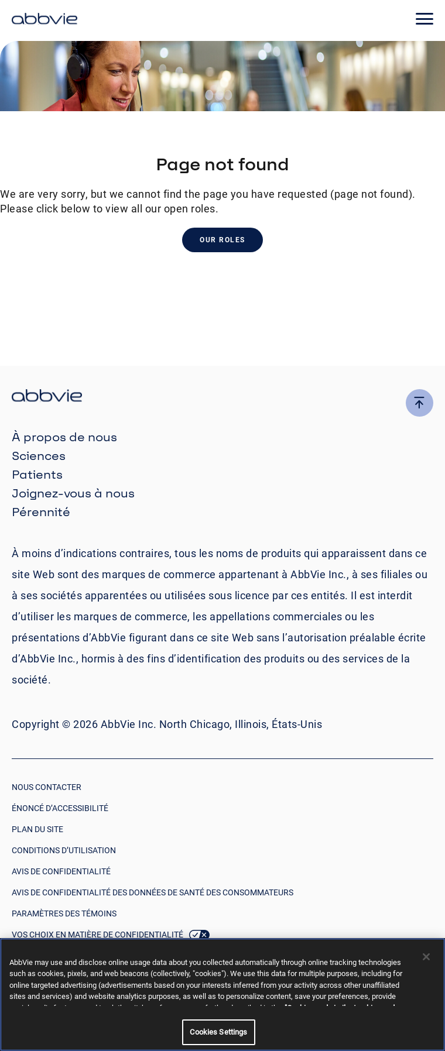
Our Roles (222, 240)
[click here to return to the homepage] (44, 20)
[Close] (426, 957)
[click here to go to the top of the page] (419, 403)
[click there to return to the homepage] (222, 397)
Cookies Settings (218, 1032)
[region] (222, 994)
